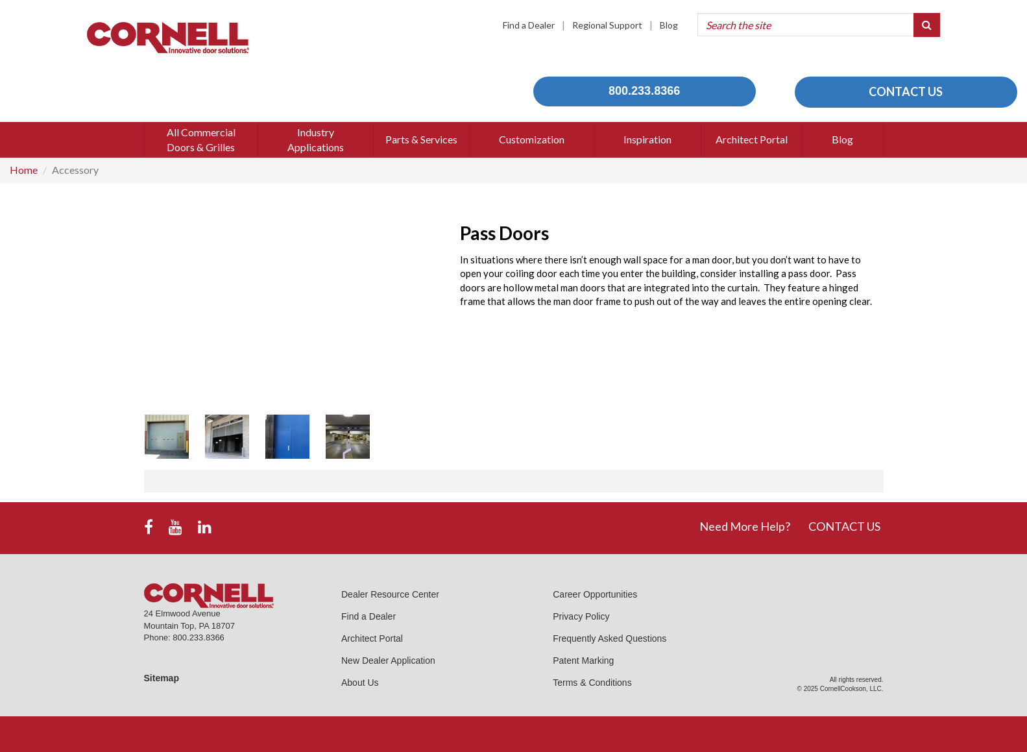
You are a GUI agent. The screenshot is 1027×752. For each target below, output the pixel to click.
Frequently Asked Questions (609, 638)
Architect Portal (372, 638)
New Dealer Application (388, 660)
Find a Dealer (529, 24)
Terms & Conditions (592, 682)
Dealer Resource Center (390, 594)
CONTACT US (906, 91)
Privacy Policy (581, 616)
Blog (669, 24)
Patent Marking (583, 660)
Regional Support (607, 24)
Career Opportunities (595, 594)
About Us (360, 682)
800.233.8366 (644, 90)
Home (24, 170)
